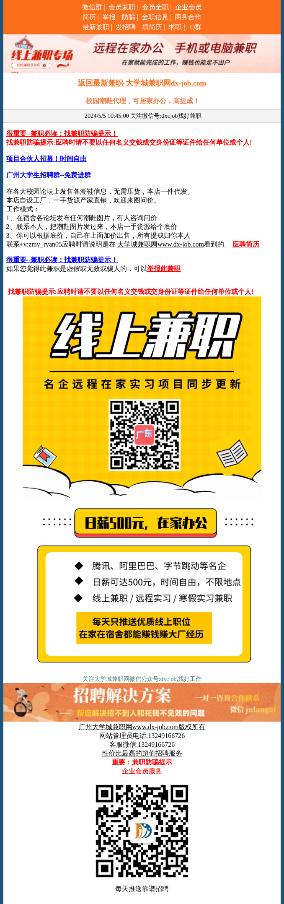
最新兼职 (96, 27)
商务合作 (188, 17)
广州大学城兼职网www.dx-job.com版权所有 (142, 726)
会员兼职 (121, 6)
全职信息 (155, 17)
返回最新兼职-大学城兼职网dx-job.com (142, 83)
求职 (175, 27)
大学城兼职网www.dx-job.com (160, 244)
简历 (89, 17)
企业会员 (188, 6)
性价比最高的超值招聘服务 (142, 753)
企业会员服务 (142, 770)
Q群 (196, 27)
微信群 (92, 6)
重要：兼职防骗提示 (142, 762)
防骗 (128, 17)
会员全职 (155, 6)
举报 (109, 17)
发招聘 (126, 27)
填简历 (152, 27)
